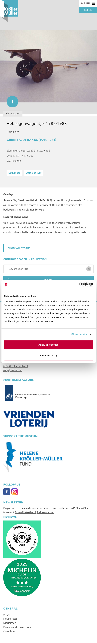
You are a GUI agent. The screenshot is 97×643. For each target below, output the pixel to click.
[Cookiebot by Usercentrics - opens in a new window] (78, 284)
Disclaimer (9, 622)
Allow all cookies (48, 344)
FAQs (6, 614)
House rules (10, 618)
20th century (33, 172)
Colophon (9, 631)
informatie (11, 100)
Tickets (88, 10)
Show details (79, 334)
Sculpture (14, 172)
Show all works (19, 248)
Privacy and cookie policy (18, 626)
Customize (48, 355)
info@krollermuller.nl (15, 366)
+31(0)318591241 (12, 370)
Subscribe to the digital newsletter (34, 512)
